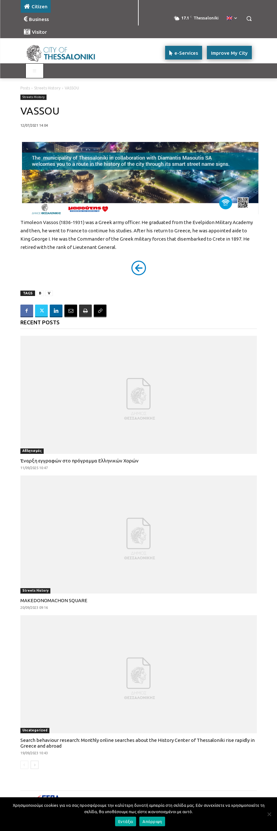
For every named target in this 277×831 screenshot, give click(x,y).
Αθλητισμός (32, 451)
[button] (249, 18)
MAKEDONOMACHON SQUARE (53, 600)
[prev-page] (24, 765)
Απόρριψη (152, 821)
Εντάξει (125, 821)
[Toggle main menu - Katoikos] (35, 71)
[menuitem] (231, 18)
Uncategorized (34, 730)
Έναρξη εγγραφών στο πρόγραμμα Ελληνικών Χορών (79, 460)
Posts (25, 88)
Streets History (47, 88)
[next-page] (35, 765)
